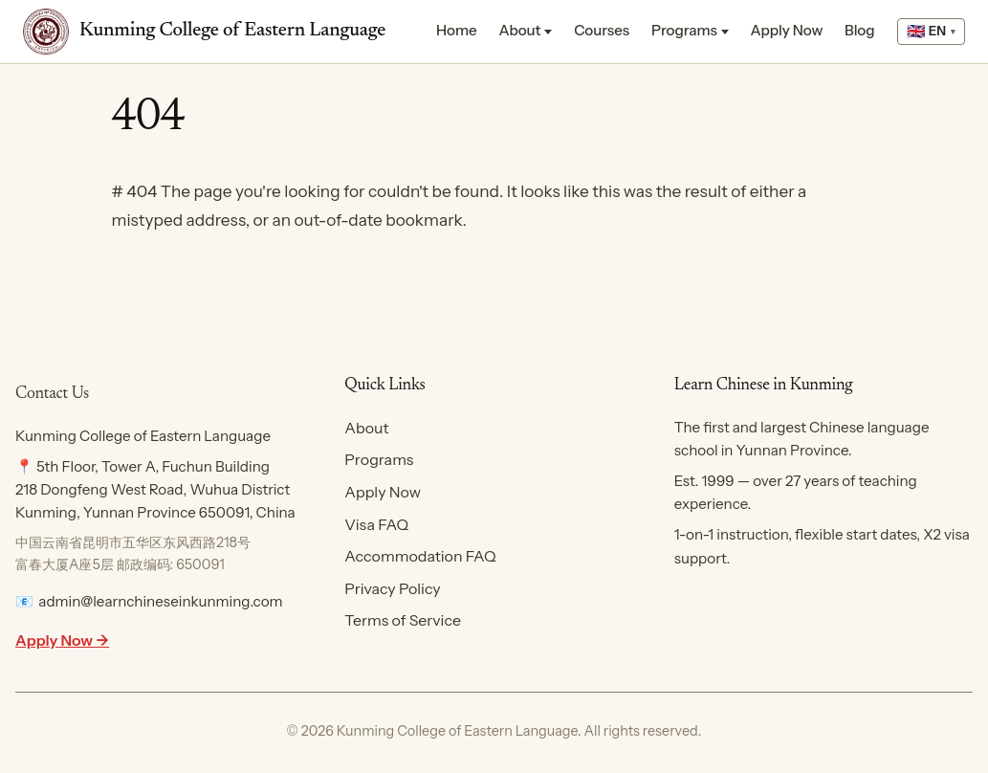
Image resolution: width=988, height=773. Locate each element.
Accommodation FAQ (419, 555)
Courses (601, 30)
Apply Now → (62, 640)
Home (456, 30)
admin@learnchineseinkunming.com (160, 601)
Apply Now (787, 30)
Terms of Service (402, 619)
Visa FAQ (376, 524)
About (519, 30)
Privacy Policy (392, 588)
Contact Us (52, 394)
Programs (684, 30)
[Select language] (931, 32)
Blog (860, 30)
